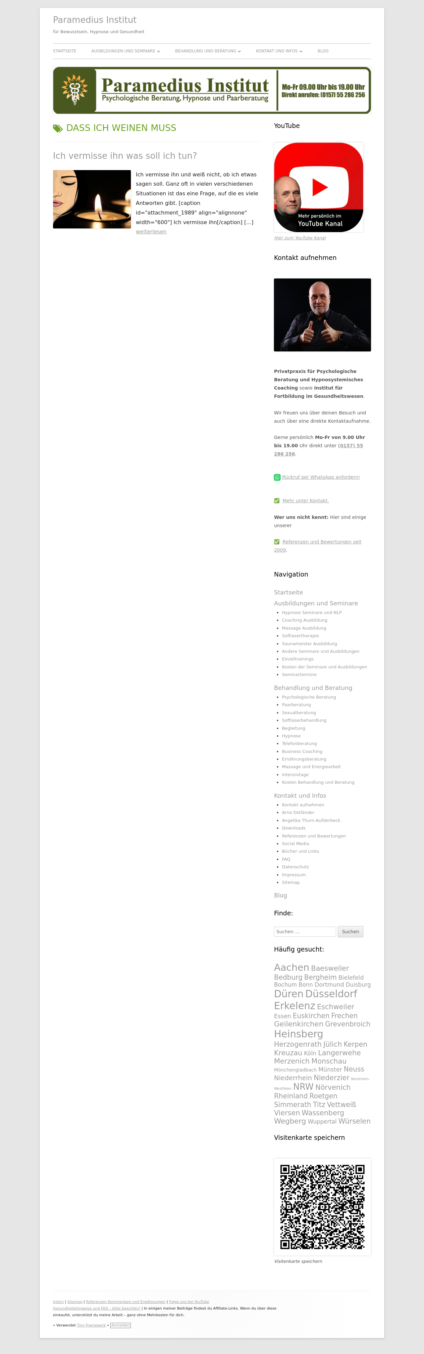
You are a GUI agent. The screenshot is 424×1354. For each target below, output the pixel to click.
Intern (58, 1302)
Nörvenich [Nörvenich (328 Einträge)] (333, 1087)
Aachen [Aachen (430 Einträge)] (291, 967)
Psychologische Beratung (309, 697)
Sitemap (291, 882)
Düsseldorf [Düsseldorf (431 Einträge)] (331, 994)
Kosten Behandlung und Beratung (318, 782)
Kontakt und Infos (277, 51)
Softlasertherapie (300, 635)
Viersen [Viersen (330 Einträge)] (287, 1113)
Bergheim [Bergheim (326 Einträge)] (320, 977)
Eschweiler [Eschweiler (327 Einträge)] (335, 1007)
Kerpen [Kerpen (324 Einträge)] (355, 1044)
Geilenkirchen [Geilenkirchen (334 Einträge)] (298, 1024)
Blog (323, 51)
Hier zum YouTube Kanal (300, 237)
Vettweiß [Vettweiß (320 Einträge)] (341, 1105)
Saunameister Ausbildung (309, 643)
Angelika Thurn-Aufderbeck (311, 820)
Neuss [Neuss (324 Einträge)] (354, 1069)
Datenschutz (295, 866)
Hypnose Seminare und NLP (312, 612)
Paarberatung (296, 704)
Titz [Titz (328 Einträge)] (319, 1104)
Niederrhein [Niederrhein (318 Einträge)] (293, 1078)
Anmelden (120, 1325)
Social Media (295, 843)
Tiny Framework (91, 1325)
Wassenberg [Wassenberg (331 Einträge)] (323, 1113)
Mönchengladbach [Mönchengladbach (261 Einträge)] (295, 1070)
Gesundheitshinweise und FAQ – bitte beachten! (96, 1308)
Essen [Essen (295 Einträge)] (282, 1016)
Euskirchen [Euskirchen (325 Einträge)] (311, 1016)
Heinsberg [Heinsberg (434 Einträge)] (298, 1034)
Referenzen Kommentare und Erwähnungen (126, 1302)
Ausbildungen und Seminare (123, 51)
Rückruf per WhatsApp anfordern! (321, 477)
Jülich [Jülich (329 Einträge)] (332, 1044)
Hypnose (291, 735)
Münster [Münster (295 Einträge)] (330, 1069)
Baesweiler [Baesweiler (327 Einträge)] (330, 968)
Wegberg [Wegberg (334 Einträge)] (290, 1121)
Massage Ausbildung (304, 628)
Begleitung (293, 728)
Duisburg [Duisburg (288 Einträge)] (358, 984)
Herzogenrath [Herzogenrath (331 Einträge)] (298, 1044)
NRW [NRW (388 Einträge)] (303, 1087)
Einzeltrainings (298, 658)
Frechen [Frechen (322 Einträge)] (344, 1016)
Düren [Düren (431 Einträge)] (288, 994)
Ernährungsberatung (304, 759)
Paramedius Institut (94, 20)
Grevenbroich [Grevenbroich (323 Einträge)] (348, 1024)
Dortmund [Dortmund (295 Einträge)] (329, 984)
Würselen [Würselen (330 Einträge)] (354, 1121)
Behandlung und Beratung (205, 51)
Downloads (293, 828)
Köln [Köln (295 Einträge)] (310, 1053)
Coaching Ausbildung (304, 620)
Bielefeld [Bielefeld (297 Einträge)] (351, 977)
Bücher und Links (300, 851)
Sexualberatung (299, 712)
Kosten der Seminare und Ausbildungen (324, 666)
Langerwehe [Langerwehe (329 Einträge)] (339, 1053)
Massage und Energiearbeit (311, 766)
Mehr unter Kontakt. (306, 500)
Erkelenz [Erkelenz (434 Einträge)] (294, 1006)
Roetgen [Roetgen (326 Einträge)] (323, 1096)
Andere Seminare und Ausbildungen (320, 651)
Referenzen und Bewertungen (314, 835)
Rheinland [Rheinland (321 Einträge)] (291, 1096)
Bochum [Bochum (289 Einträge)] (285, 984)
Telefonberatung (299, 743)
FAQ (286, 859)
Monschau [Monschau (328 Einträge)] (328, 1061)
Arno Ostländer (298, 812)
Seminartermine (299, 674)
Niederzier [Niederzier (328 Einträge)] (331, 1078)
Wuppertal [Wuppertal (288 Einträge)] (322, 1121)
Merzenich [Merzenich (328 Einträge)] (292, 1061)
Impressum (294, 874)
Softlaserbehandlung (304, 720)
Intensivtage (295, 774)
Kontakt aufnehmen (303, 804)
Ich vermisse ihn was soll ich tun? (125, 156)
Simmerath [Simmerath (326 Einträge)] (292, 1105)
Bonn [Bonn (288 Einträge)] (305, 984)
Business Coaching (302, 751)
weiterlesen (151, 231)
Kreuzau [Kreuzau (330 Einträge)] (288, 1053)
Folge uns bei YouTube (189, 1302)
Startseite (65, 51)
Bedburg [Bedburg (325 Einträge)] (288, 977)
